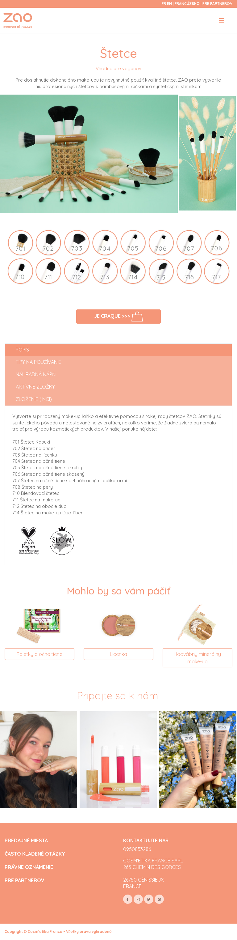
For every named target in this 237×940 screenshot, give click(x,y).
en (169, 3)
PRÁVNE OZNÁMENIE (29, 867)
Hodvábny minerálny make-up (197, 658)
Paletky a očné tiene (39, 654)
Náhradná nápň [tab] (36, 374)
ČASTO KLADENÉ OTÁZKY (35, 854)
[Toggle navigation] (221, 20)
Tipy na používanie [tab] (38, 362)
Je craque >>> (118, 316)
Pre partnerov (217, 3)
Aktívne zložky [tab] (35, 387)
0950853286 (137, 849)
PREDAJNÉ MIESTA (26, 841)
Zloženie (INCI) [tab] (34, 399)
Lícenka (118, 654)
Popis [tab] (22, 350)
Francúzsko (188, 3)
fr (164, 3)
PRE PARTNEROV (24, 880)
